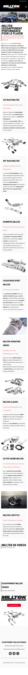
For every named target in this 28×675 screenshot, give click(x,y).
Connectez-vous (22, 1)
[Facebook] (10, 653)
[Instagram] (17, 653)
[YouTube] (14, 653)
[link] (14, 77)
